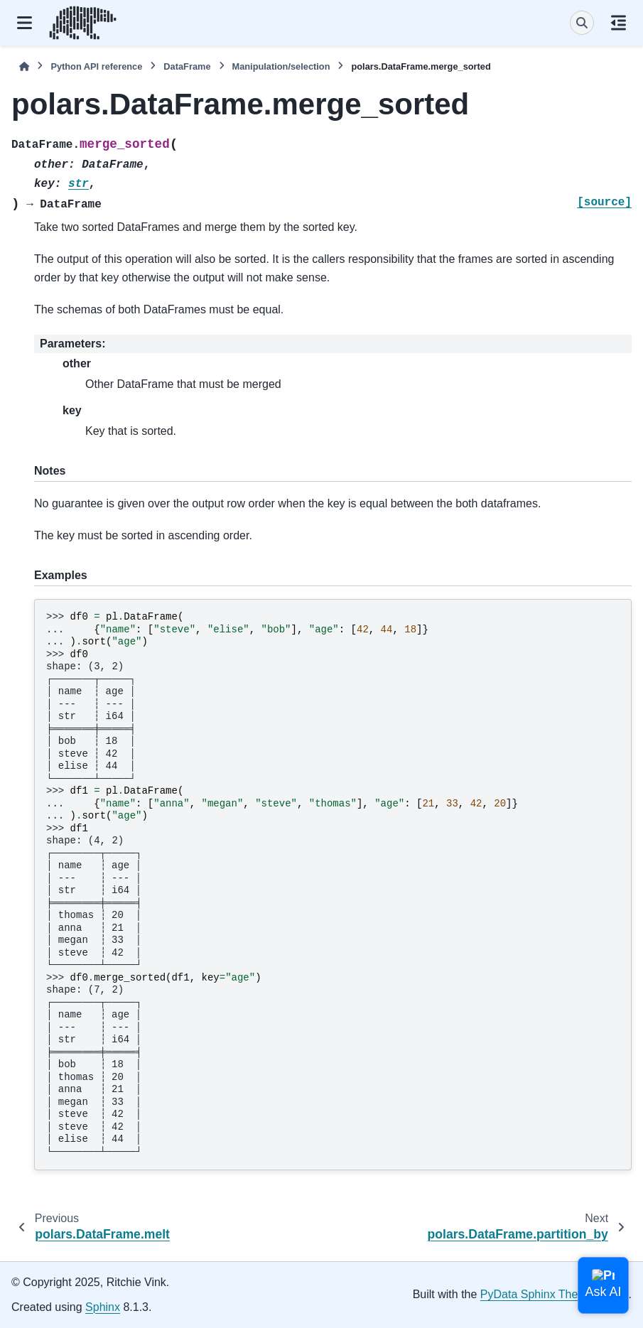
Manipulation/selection (281, 66)
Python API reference (96, 66)
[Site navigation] (24, 23)
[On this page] (618, 23)
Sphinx (102, 1307)
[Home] (24, 66)
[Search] (582, 23)
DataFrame (186, 66)
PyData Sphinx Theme (537, 1294)
